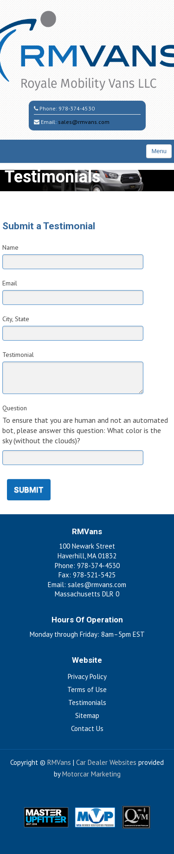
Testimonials (87, 702)
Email (9, 283)
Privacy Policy (87, 676)
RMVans (59, 762)
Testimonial (18, 354)
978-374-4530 (76, 108)
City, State (15, 319)
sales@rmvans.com (84, 121)
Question (14, 408)
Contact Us (87, 728)
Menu (159, 151)
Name (10, 247)
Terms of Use (87, 689)
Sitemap (87, 715)
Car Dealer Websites (106, 762)
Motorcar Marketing (91, 774)
